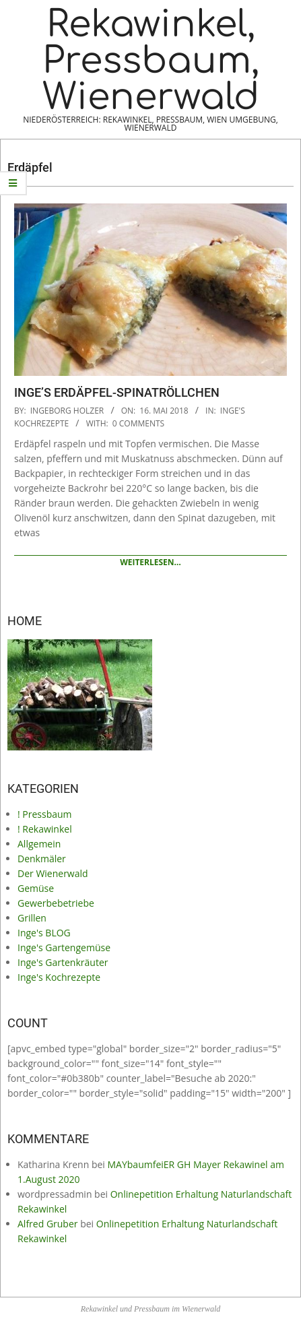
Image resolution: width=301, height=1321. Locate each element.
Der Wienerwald (53, 873)
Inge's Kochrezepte (59, 977)
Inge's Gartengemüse (64, 947)
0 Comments (138, 423)
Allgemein (39, 843)
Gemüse (36, 888)
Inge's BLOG (44, 932)
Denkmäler (42, 858)
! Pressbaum (45, 814)
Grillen (32, 917)
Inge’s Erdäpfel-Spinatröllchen (117, 392)
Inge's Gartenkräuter (63, 962)
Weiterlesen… (150, 562)
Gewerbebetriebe (56, 903)
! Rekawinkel (45, 829)
